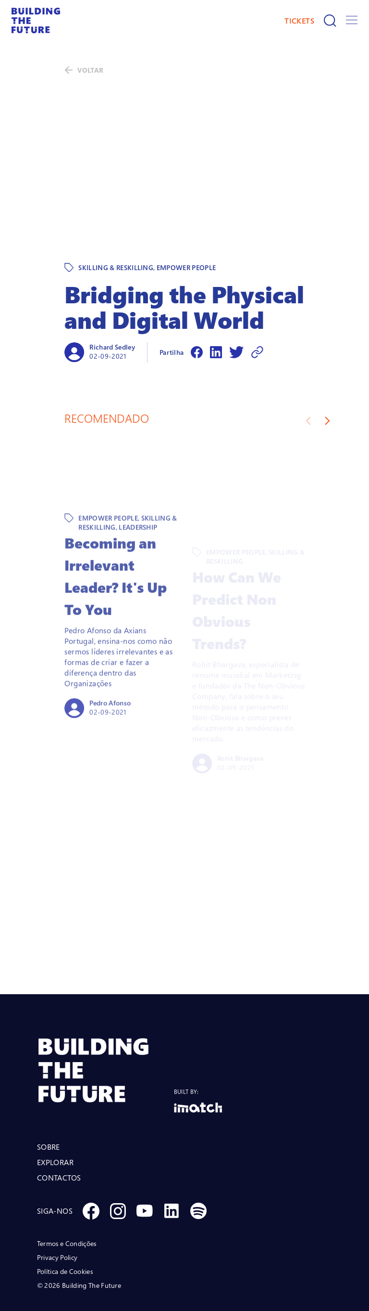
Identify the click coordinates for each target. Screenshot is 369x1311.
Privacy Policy (57, 1215)
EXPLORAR (55, 1121)
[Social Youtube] (144, 1169)
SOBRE (48, 1105)
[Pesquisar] (330, 20)
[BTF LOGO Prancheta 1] (105, 1029)
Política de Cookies (65, 1229)
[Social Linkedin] (171, 1169)
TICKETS (299, 20)
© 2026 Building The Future (79, 1243)
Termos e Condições (67, 1202)
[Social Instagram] (117, 1169)
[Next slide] (327, 379)
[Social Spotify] (198, 1169)
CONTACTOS (59, 1136)
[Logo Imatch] (198, 1066)
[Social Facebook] (90, 1169)
